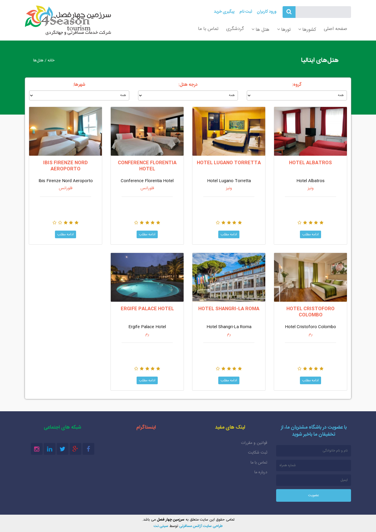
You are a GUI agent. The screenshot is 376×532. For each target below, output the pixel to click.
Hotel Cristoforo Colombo (310, 312)
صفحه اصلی (335, 29)
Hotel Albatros (310, 163)
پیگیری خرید (224, 11)
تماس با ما (208, 29)
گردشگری (235, 29)
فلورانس (147, 188)
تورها (286, 30)
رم (311, 334)
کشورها (309, 30)
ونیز (311, 188)
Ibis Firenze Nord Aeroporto (65, 166)
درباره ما (260, 472)
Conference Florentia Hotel (147, 166)
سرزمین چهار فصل (68, 20)
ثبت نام (245, 11)
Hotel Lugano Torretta (229, 163)
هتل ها (262, 30)
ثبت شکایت (257, 452)
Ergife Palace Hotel (147, 309)
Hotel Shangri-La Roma (228, 309)
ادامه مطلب (310, 234)
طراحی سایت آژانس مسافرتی (201, 526)
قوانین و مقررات (254, 443)
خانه (51, 60)
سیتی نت (161, 526)
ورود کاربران (266, 11)
